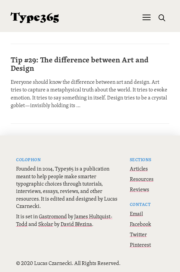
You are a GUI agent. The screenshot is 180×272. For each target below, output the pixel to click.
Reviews (139, 189)
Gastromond (53, 216)
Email (136, 213)
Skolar (45, 224)
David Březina (76, 224)
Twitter (138, 234)
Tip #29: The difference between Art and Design (80, 63)
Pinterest (140, 244)
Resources (142, 179)
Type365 (35, 15)
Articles (139, 168)
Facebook (140, 224)
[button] (147, 17)
